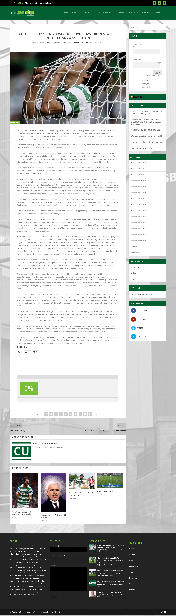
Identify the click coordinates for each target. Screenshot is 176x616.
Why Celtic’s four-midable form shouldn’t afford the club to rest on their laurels (146, 116)
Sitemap (145, 13)
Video (133, 268)
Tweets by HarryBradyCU (141, 289)
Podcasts (135, 262)
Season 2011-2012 (138, 223)
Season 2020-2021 (138, 169)
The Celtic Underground (50, 44)
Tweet (20, 353)
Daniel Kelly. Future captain (143, 143)
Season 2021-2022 (138, 163)
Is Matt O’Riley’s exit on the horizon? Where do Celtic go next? (147, 107)
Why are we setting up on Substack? (39, 3)
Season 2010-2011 (80, 44)
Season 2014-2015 (138, 205)
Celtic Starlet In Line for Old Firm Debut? (82, 495)
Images (134, 274)
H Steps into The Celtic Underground (146, 137)
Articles (89, 13)
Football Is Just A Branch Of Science (53, 517)
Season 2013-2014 (138, 211)
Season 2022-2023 (138, 157)
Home (65, 13)
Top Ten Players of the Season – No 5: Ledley (22, 514)
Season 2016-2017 (138, 193)
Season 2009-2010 (138, 235)
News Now (133, 13)
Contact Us (158, 13)
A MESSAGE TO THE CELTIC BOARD (145, 125)
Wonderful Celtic (105, 493)
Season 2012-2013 (138, 217)
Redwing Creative (54, 613)
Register (145, 75)
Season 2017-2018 (138, 187)
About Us (76, 13)
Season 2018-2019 (138, 181)
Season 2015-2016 (138, 199)
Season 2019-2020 (138, 175)
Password (137, 57)
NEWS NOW (138, 92)
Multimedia (104, 13)
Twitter (120, 13)
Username (137, 46)
